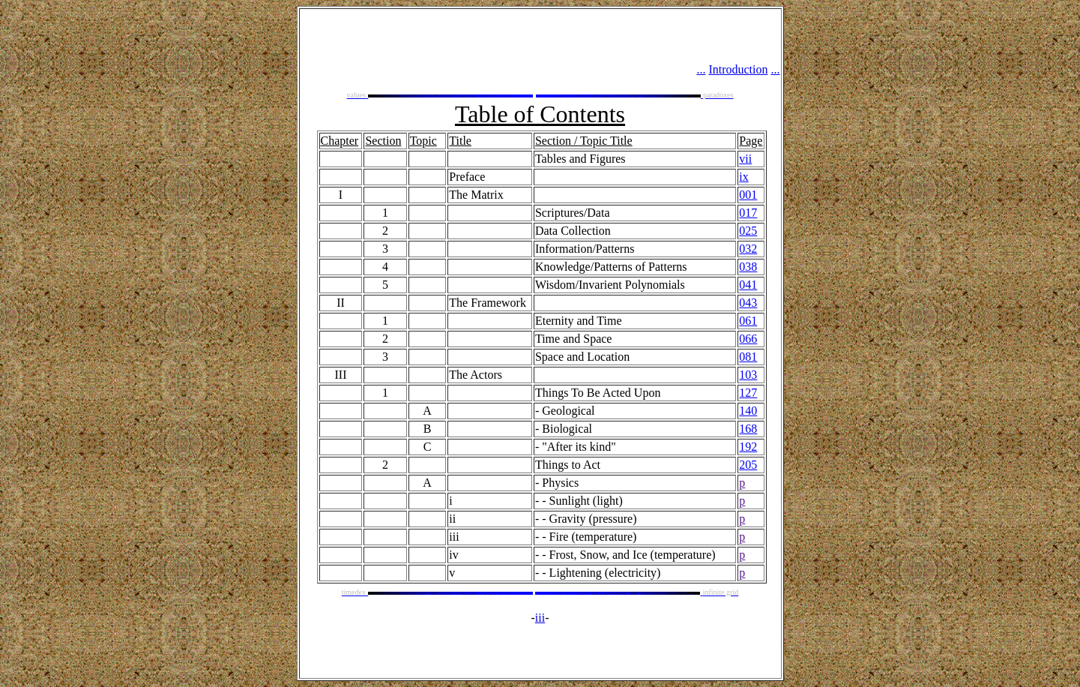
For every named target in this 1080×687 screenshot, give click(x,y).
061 (748, 320)
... (700, 69)
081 (748, 356)
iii (540, 617)
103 (748, 374)
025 (748, 230)
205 (748, 464)
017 (748, 212)
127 (748, 392)
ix (743, 176)
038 (748, 266)
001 (748, 194)
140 (748, 410)
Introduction (737, 69)
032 (748, 248)
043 (748, 302)
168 (748, 428)
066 (748, 338)
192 (748, 446)
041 (748, 284)
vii (745, 158)
